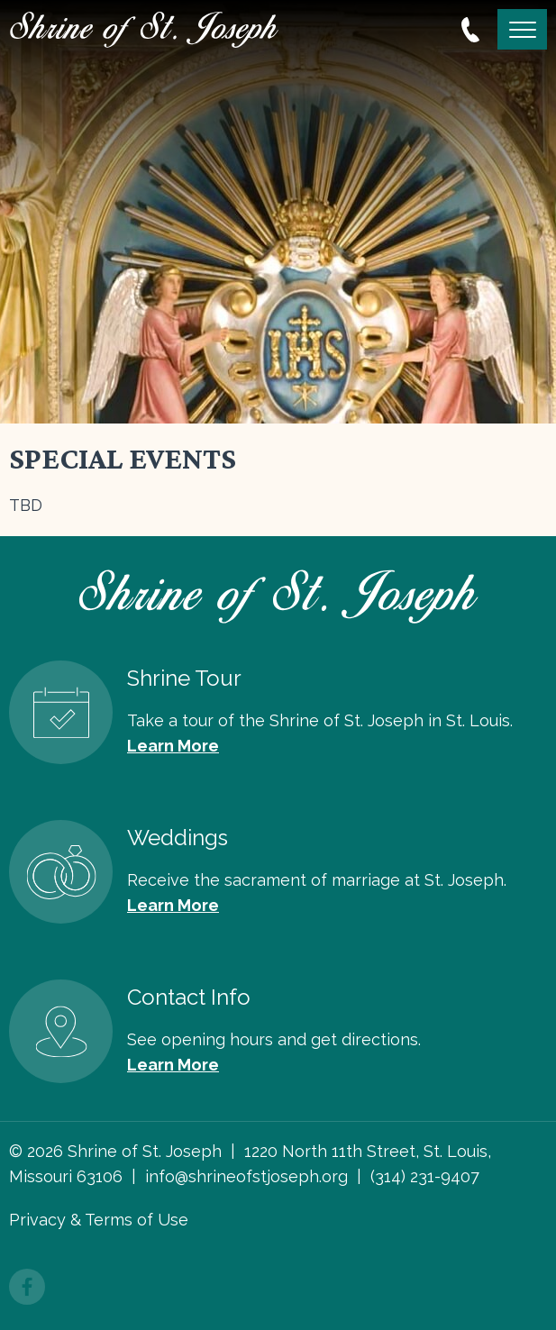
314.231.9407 (470, 29)
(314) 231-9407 (424, 1176)
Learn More (173, 745)
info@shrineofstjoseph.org (246, 1176)
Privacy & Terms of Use (98, 1219)
